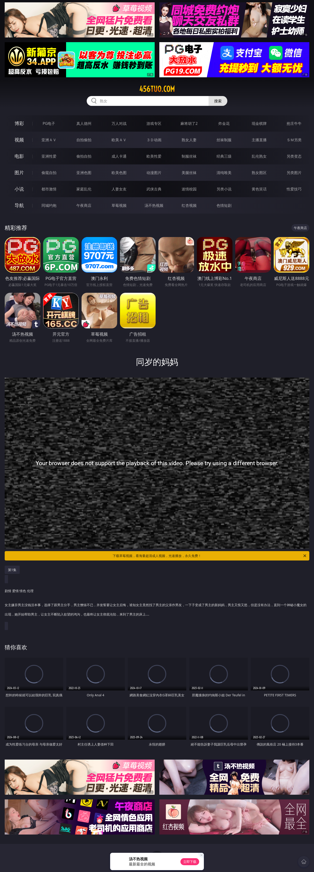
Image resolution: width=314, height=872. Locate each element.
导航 (19, 205)
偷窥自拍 (48, 172)
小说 (19, 189)
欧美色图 (119, 172)
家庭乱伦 (83, 189)
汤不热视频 (154, 205)
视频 (19, 140)
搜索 (218, 101)
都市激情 (48, 189)
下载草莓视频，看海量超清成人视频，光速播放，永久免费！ (210, 556)
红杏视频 (189, 205)
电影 (19, 156)
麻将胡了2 (189, 123)
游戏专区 (153, 123)
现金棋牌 (259, 123)
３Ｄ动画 (153, 139)
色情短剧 (224, 205)
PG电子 (49, 123)
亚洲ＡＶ (48, 139)
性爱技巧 (294, 189)
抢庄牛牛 (294, 123)
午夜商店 (83, 205)
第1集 (12, 570)
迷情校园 (189, 189)
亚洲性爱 (48, 156)
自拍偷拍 (83, 139)
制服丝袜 (189, 156)
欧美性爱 (153, 156)
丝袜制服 (224, 139)
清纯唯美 (224, 172)
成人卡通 (119, 156)
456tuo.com (157, 89)
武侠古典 (153, 189)
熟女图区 (259, 172)
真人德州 (83, 123)
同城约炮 (48, 205)
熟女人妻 (189, 139)
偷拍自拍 (83, 156)
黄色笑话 (259, 189)
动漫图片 (153, 172)
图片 (19, 172)
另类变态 (294, 156)
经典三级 (224, 156)
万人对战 (119, 123)
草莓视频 (119, 205)
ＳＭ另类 (294, 139)
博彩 (19, 123)
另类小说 (224, 189)
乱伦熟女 (259, 156)
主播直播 (259, 139)
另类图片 (294, 172)
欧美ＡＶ (119, 139)
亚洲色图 (83, 172)
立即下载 (189, 861)
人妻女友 (119, 189)
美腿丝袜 (189, 172)
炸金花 (224, 123)
